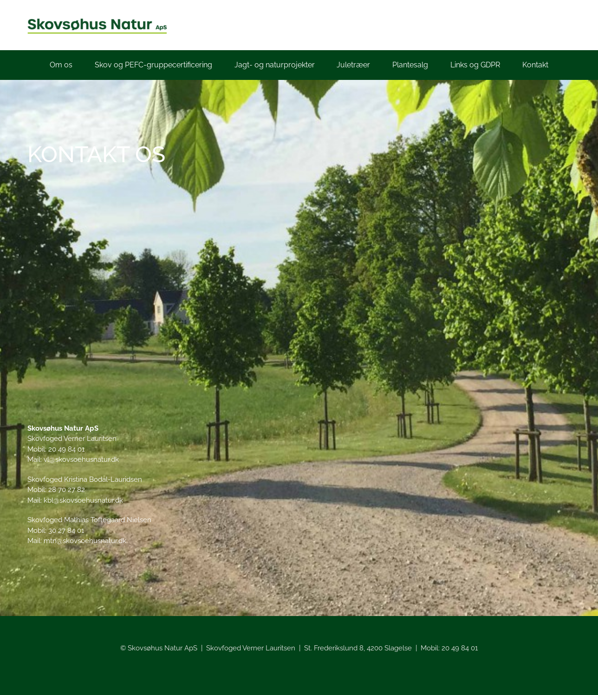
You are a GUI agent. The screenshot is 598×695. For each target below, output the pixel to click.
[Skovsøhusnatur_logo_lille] (97, 22)
